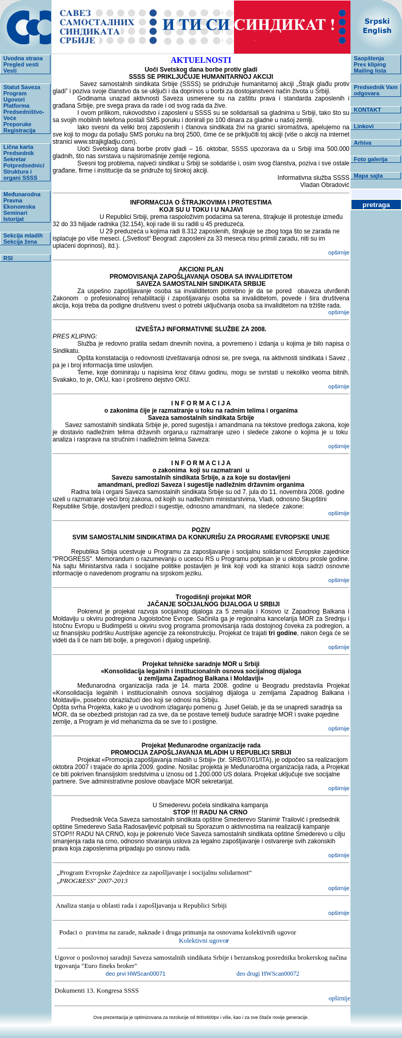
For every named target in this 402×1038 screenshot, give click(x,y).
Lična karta (19, 147)
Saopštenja (369, 58)
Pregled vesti (21, 64)
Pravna (13, 200)
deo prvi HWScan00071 (171, 974)
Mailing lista (370, 70)
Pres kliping (370, 64)
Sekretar (15, 159)
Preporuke (17, 124)
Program (15, 93)
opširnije (338, 252)
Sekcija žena (20, 242)
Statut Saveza (22, 87)
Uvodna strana (23, 58)
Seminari (15, 213)
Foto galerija (371, 159)
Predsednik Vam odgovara (376, 90)
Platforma (17, 106)
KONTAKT (367, 110)
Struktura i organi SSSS (21, 174)
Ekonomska (20, 206)
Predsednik (19, 153)
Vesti (10, 70)
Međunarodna (22, 194)
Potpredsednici (24, 165)
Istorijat (14, 219)
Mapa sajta (368, 176)
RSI (8, 258)
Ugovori (14, 99)
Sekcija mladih (23, 235)
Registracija (20, 130)
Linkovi (364, 126)
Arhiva (363, 143)
